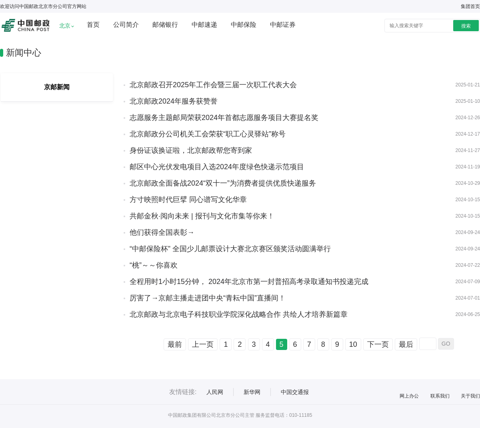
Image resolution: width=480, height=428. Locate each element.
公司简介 (126, 24)
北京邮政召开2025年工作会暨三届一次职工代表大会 (213, 85)
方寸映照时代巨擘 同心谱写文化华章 (188, 200)
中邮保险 (243, 24)
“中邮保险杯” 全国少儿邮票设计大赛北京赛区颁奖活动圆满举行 (230, 249)
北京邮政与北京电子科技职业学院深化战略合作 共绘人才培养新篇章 (239, 314)
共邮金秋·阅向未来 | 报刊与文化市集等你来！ (202, 216)
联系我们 (440, 396)
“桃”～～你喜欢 (154, 265)
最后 (406, 344)
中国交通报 (295, 392)
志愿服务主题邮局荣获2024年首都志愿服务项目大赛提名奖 (224, 118)
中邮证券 (283, 24)
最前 (175, 344)
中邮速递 (204, 24)
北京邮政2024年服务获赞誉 (174, 101)
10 (353, 344)
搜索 (466, 26)
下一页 (378, 344)
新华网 (252, 392)
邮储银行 (165, 24)
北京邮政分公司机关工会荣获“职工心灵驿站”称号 (208, 134)
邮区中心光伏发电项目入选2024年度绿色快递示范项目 (217, 167)
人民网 (214, 392)
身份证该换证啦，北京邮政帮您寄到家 (191, 150)
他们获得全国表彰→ (162, 232)
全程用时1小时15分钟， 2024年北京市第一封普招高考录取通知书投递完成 (249, 282)
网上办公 (409, 396)
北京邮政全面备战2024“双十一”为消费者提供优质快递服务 (223, 183)
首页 (93, 24)
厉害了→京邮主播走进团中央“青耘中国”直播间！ (208, 298)
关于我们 (470, 396)
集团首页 (470, 6)
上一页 (203, 344)
